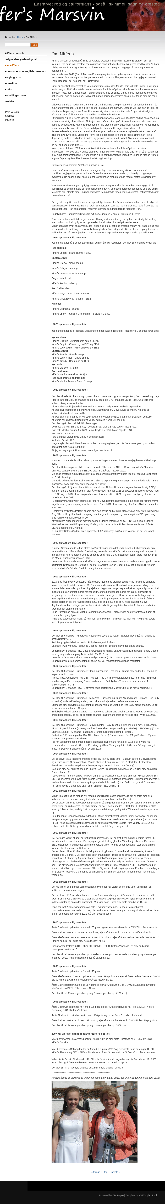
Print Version (12, 112)
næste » (115, 1172)
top (105, 1172)
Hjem (20, 37)
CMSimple (118, 1195)
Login (155, 1195)
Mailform (9, 119)
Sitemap (9, 115)
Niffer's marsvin (15, 53)
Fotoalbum (11, 83)
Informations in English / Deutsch (25, 71)
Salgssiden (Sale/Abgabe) (21, 59)
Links (8, 89)
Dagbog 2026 (13, 77)
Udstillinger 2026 (15, 95)
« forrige (95, 1172)
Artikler (9, 101)
